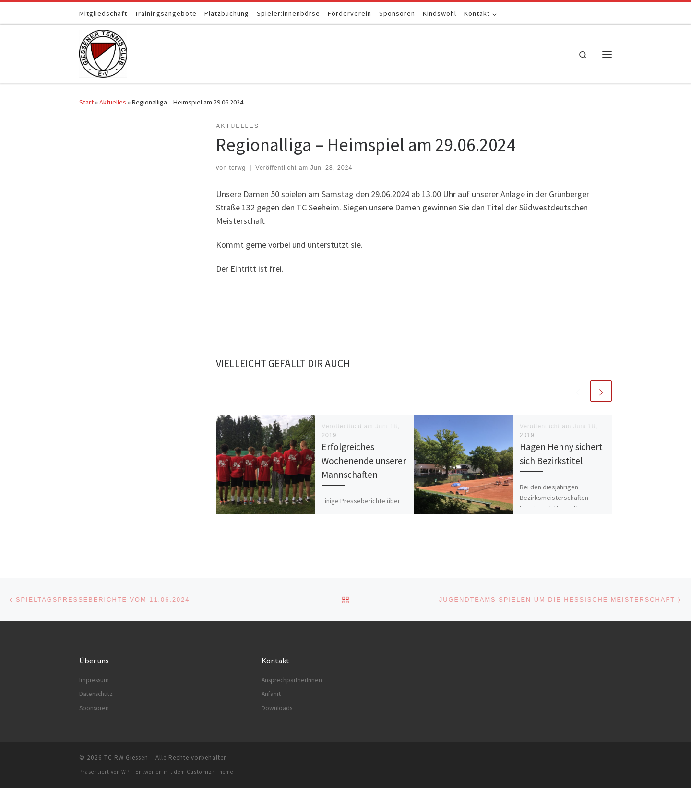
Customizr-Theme (210, 771)
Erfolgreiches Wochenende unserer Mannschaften (364, 460)
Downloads (277, 708)
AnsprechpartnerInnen (292, 680)
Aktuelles (112, 102)
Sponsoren (94, 708)
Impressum (94, 680)
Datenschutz (96, 694)
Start (86, 102)
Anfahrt (271, 694)
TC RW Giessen (126, 757)
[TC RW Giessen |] (103, 52)
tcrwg (237, 167)
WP (125, 771)
